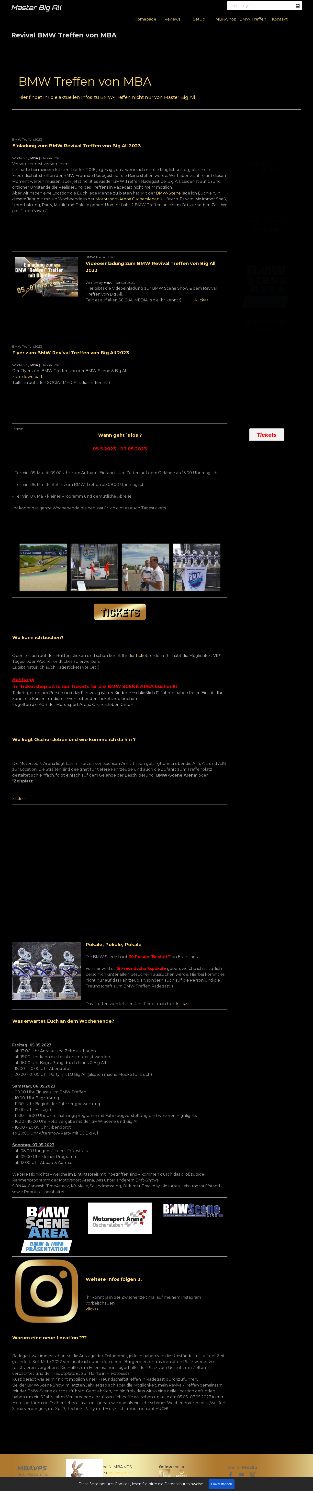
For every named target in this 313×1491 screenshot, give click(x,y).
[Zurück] (15, 567)
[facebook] (230, 1474)
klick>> (202, 300)
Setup (199, 19)
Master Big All (36, 7)
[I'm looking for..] (264, 5)
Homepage (145, 19)
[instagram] (252, 1474)
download (32, 376)
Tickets (142, 655)
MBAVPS (32, 1468)
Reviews (172, 19)
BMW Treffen (252, 19)
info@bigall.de (120, 1473)
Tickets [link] (266, 435)
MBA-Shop (225, 19)
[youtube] (241, 1474)
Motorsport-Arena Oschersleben (127, 199)
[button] (43, 567)
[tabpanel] (156, 87)
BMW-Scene (168, 193)
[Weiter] (224, 567)
